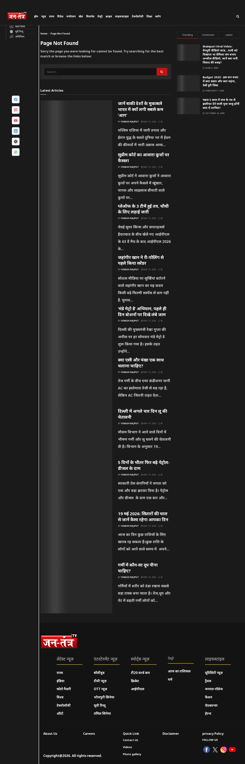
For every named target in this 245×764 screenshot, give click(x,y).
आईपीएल (137, 689)
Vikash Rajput (130, 121)
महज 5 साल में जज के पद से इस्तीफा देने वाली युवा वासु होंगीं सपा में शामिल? (221, 104)
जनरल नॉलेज (214, 689)
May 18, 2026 (148, 577)
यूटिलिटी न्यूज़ (214, 672)
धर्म (170, 679)
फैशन (208, 697)
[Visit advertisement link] (208, 154)
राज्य (51, 16)
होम (36, 16)
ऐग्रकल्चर (211, 705)
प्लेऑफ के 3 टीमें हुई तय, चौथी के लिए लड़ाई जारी (143, 209)
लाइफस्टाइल (122, 16)
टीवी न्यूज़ (100, 681)
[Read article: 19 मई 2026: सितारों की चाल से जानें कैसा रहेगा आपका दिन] (76, 536)
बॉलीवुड (99, 672)
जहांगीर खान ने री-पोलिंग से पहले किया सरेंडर (141, 260)
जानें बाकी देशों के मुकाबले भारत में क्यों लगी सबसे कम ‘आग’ (140, 109)
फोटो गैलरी (64, 689)
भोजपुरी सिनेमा (104, 697)
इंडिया (60, 681)
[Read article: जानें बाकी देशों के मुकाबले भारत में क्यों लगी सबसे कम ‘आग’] (76, 126)
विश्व (60, 697)
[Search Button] (237, 16)
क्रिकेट (135, 681)
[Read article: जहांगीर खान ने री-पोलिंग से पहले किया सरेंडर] (76, 280)
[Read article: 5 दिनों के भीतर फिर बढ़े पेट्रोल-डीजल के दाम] (76, 485)
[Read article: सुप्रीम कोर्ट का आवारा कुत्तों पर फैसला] (76, 177)
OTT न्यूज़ (100, 689)
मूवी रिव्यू (100, 705)
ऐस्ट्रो (100, 16)
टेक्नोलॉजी (137, 16)
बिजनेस (90, 16)
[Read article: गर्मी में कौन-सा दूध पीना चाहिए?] (76, 587)
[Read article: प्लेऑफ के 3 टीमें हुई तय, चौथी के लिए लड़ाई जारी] (76, 228)
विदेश (60, 16)
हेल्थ (208, 713)
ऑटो (60, 713)
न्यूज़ (43, 16)
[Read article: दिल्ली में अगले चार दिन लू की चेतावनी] (76, 433)
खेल (81, 16)
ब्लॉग (158, 16)
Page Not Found (60, 33)
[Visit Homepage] (19, 16)
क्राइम (109, 16)
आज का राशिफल (179, 671)
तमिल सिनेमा (102, 713)
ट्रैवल (208, 681)
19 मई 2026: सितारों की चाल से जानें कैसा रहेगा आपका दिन (143, 516)
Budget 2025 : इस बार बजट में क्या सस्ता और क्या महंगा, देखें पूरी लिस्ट (220, 81)
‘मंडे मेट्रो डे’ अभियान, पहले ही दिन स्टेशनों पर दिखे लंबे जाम (142, 311)
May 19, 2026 (148, 121)
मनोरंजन (71, 16)
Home (43, 33)
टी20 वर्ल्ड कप (140, 672)
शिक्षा (149, 16)
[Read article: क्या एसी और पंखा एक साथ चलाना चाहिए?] (76, 382)
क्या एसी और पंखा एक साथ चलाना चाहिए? (141, 363)
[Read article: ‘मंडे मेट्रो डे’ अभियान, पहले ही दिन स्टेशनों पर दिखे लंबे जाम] (76, 331)
